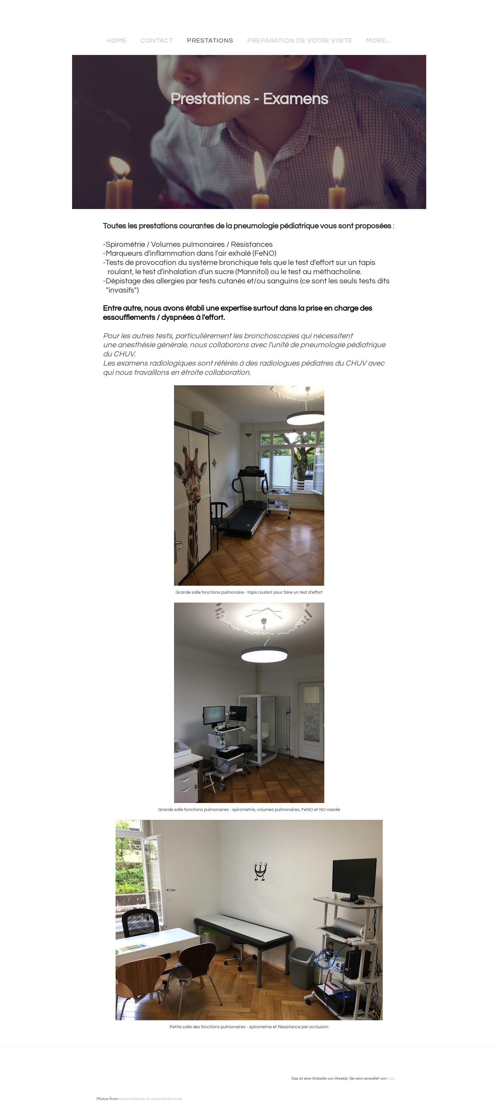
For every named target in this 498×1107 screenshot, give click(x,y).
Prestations (210, 40)
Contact (157, 40)
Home (117, 40)
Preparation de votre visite (300, 40)
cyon (391, 1079)
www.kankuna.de (134, 1099)
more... (378, 40)
